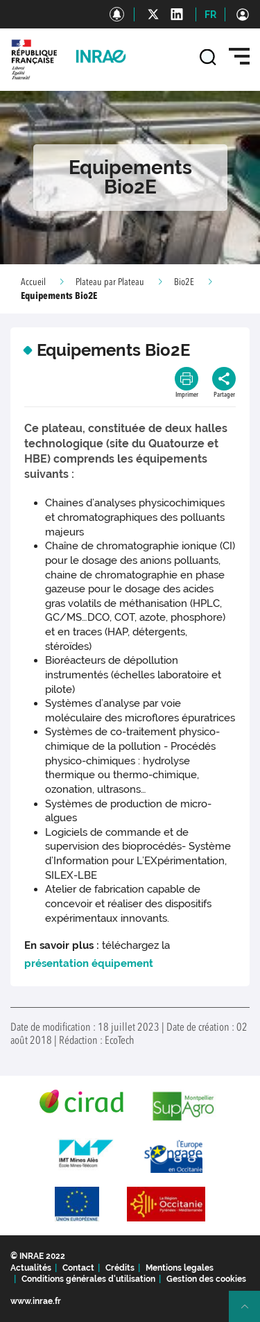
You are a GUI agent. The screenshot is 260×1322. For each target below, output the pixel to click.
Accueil (33, 282)
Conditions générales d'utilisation (88, 1279)
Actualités (30, 1268)
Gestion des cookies (206, 1279)
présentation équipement (88, 963)
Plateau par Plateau (110, 282)
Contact (78, 1268)
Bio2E (184, 282)
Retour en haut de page (250, 1312)
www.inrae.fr (35, 1301)
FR (210, 14)
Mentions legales (180, 1268)
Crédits (120, 1268)
